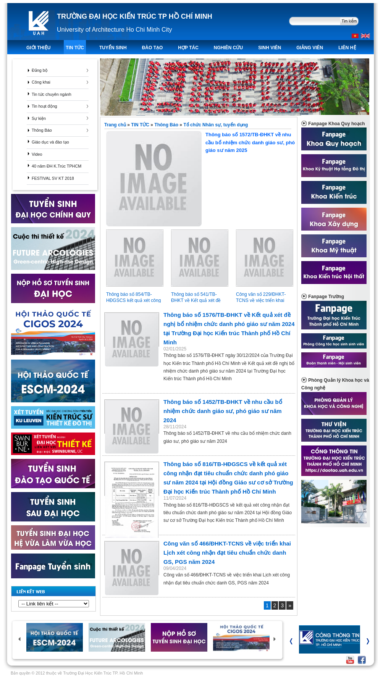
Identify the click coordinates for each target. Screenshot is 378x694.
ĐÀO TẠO (152, 47)
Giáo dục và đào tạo (50, 142)
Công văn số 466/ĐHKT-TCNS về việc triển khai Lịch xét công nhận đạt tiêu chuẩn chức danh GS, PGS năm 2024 (227, 552)
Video (37, 154)
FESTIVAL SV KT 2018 (53, 178)
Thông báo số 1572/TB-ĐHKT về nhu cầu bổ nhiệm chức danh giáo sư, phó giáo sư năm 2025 (200, 142)
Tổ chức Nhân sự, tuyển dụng (215, 125)
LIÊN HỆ (347, 47)
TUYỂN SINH (113, 47)
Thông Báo (42, 130)
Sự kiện (39, 118)
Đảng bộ (40, 70)
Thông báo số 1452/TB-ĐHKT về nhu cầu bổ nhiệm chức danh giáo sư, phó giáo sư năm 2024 (222, 411)
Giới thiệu (38, 47)
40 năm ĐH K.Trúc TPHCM (56, 166)
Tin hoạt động (44, 106)
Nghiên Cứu (228, 47)
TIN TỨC (75, 47)
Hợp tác (188, 47)
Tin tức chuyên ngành (51, 94)
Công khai (41, 82)
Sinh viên (269, 47)
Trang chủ (115, 125)
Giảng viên (309, 47)
